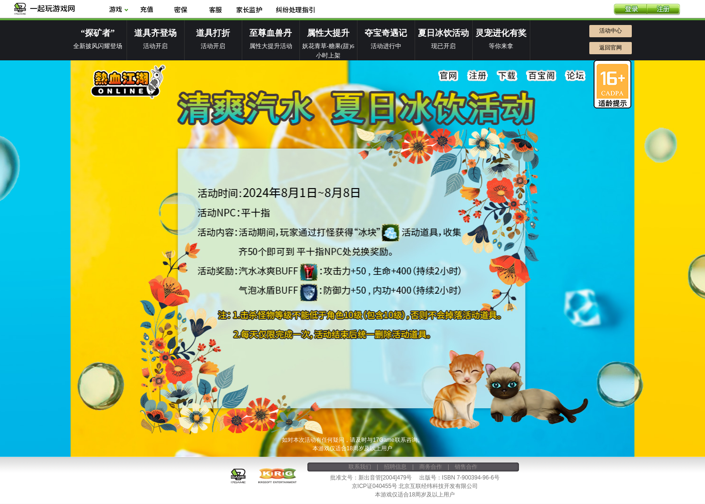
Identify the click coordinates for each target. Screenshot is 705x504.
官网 (448, 76)
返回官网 (610, 47)
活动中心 (610, 30)
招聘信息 (395, 466)
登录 (630, 10)
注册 (663, 10)
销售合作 (466, 466)
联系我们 (359, 466)
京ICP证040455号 (374, 486)
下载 (507, 76)
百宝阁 (541, 76)
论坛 (575, 76)
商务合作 (430, 466)
